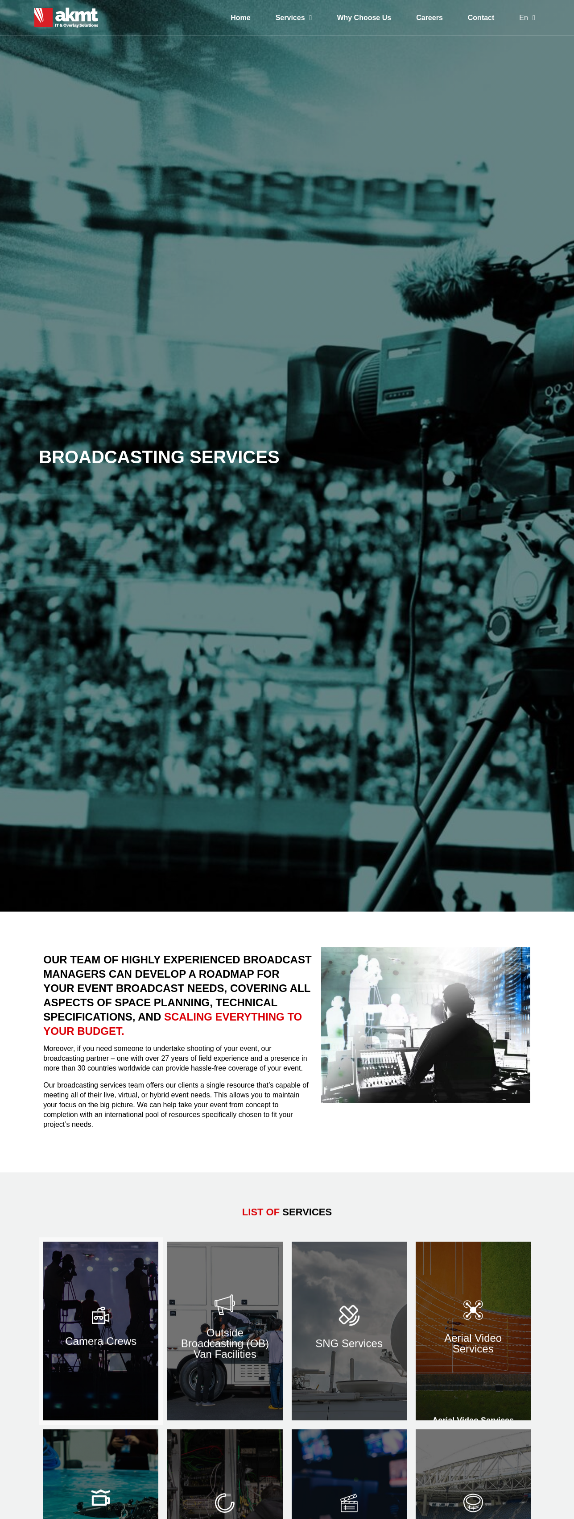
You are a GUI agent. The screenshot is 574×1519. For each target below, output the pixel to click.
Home (240, 17)
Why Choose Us (364, 17)
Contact (481, 17)
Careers (429, 17)
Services (294, 18)
